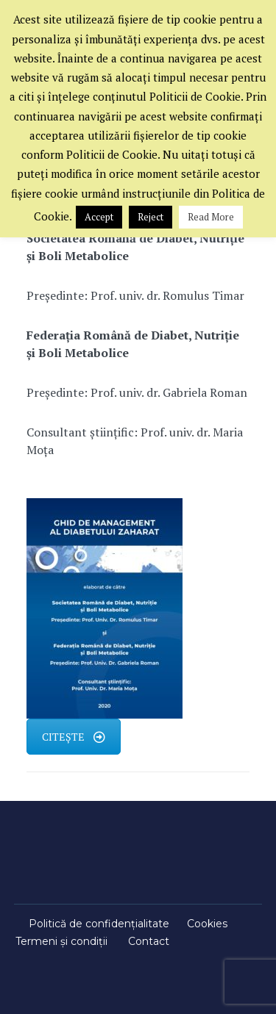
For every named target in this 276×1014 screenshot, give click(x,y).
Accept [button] (99, 216)
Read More (211, 216)
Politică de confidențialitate (99, 923)
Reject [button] (150, 216)
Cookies (207, 923)
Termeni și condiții (61, 941)
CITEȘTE (73, 737)
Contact (148, 941)
